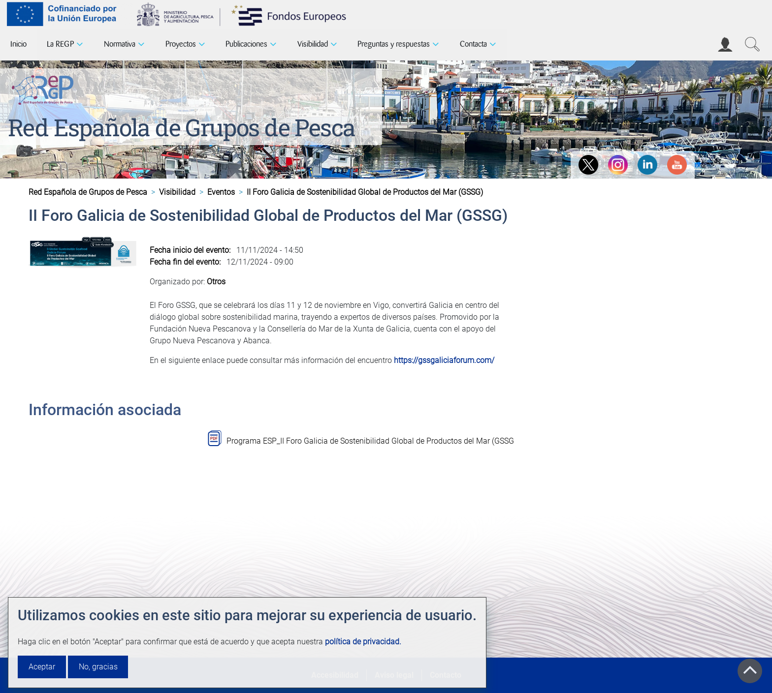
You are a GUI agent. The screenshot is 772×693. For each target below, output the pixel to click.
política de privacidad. (363, 641)
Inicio (18, 44)
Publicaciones (246, 44)
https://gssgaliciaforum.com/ (444, 360)
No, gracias (98, 666)
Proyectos (180, 44)
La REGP (60, 44)
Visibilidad (312, 44)
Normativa (119, 44)
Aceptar (42, 666)
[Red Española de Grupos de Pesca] (44, 88)
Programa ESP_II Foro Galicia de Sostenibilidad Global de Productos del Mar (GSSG (370, 441)
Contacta (473, 44)
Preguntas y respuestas (393, 44)
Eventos (221, 192)
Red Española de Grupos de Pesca (181, 127)
